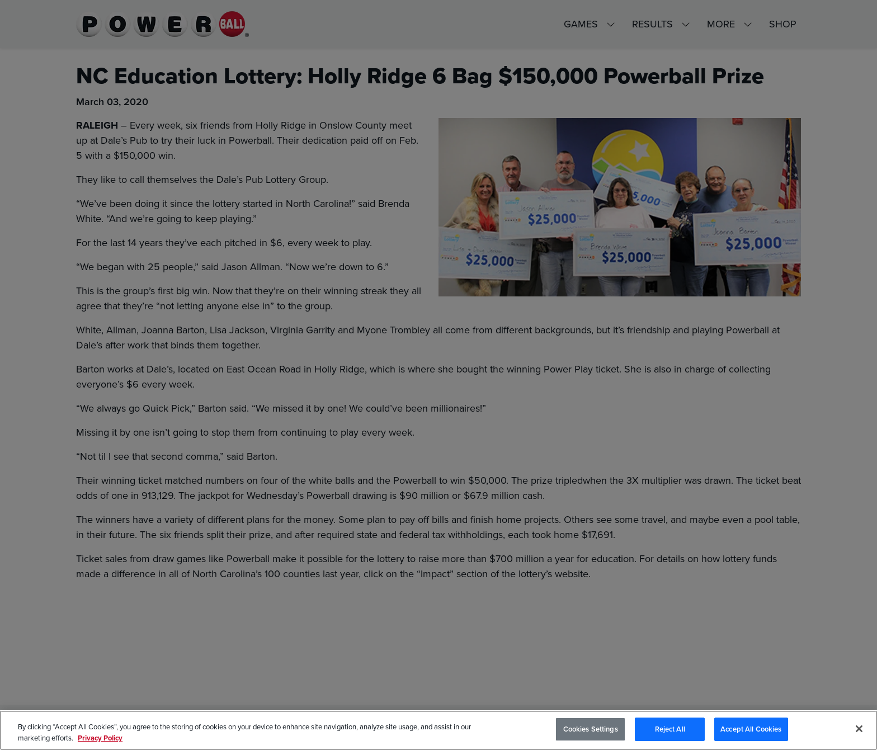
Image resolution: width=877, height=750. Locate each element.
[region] (438, 730)
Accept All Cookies (750, 729)
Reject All (670, 729)
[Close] (859, 728)
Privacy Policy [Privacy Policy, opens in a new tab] (100, 738)
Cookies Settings (590, 729)
